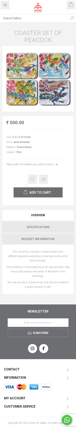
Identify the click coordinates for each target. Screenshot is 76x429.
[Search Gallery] (34, 18)
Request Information (38, 239)
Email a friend (43, 179)
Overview (38, 215)
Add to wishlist (32, 179)
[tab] (38, 215)
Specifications (38, 227)
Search (72, 18)
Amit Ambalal (22, 142)
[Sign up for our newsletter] (38, 322)
